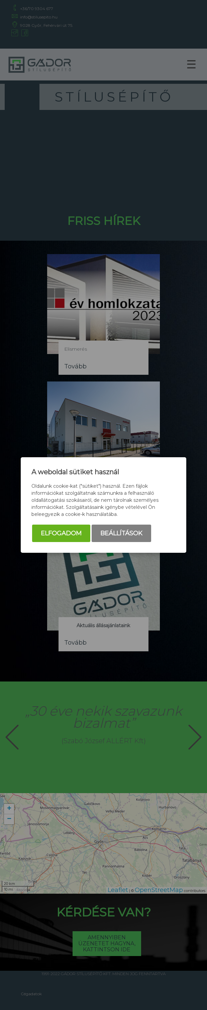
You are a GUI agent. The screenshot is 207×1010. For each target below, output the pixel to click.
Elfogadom (61, 533)
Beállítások (121, 533)
